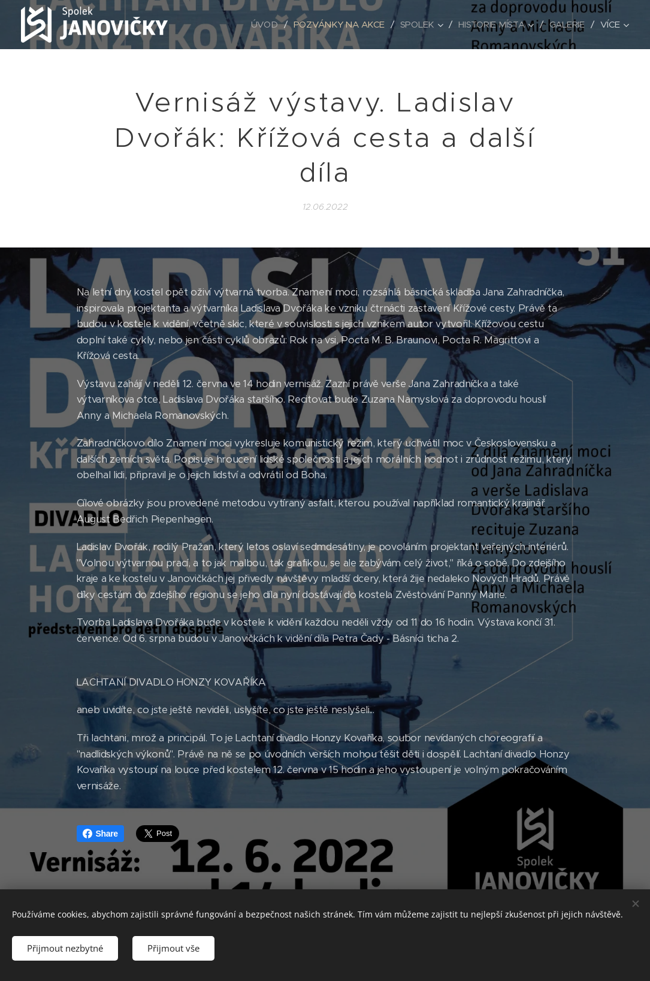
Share (100, 833)
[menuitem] (261, 25)
